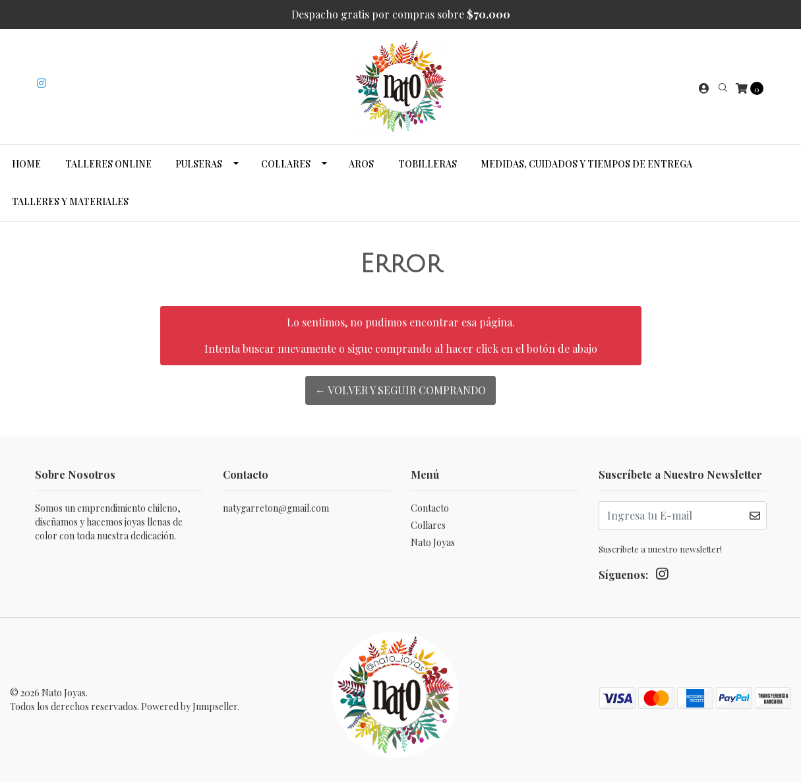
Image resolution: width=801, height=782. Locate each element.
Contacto (430, 508)
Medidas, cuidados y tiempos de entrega (586, 164)
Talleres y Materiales (70, 201)
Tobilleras (427, 164)
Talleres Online (108, 164)
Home (26, 164)
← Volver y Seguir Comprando (400, 390)
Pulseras (198, 164)
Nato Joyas (433, 542)
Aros (361, 164)
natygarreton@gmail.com (276, 508)
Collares (286, 164)
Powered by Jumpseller (189, 706)
